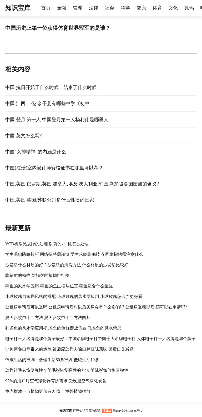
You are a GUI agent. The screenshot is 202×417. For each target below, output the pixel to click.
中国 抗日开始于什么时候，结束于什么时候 (51, 87)
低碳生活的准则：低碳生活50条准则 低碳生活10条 (52, 359)
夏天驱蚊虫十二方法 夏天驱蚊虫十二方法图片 (47, 317)
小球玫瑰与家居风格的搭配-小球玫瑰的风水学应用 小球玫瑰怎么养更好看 (73, 296)
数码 (189, 8)
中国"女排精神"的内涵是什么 (35, 151)
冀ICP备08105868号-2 (128, 411)
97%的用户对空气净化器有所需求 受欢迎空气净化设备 (56, 381)
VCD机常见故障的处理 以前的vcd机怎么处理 (47, 244)
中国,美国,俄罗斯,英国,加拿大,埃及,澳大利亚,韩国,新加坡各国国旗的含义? (82, 184)
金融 (62, 8)
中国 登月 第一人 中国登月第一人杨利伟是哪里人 (56, 119)
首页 (45, 8)
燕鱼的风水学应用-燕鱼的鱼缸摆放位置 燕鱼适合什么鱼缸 (59, 286)
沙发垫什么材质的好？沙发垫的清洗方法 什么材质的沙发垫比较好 (66, 265)
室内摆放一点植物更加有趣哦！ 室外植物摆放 (47, 391)
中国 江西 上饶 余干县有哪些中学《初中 (47, 103)
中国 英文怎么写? (23, 135)
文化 (173, 8)
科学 (125, 8)
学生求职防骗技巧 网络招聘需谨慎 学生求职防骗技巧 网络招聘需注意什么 (74, 254)
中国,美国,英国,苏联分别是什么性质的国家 (49, 200)
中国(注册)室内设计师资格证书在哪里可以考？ (54, 167)
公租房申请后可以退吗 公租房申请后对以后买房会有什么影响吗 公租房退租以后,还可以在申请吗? (96, 307)
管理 (77, 8)
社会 (109, 8)
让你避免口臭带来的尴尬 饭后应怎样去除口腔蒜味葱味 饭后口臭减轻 (69, 349)
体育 (157, 8)
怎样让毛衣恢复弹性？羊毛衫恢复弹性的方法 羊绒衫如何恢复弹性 (66, 370)
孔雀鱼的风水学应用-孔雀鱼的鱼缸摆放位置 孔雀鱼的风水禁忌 (63, 328)
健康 (141, 8)
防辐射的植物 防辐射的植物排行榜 (37, 275)
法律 (93, 8)
